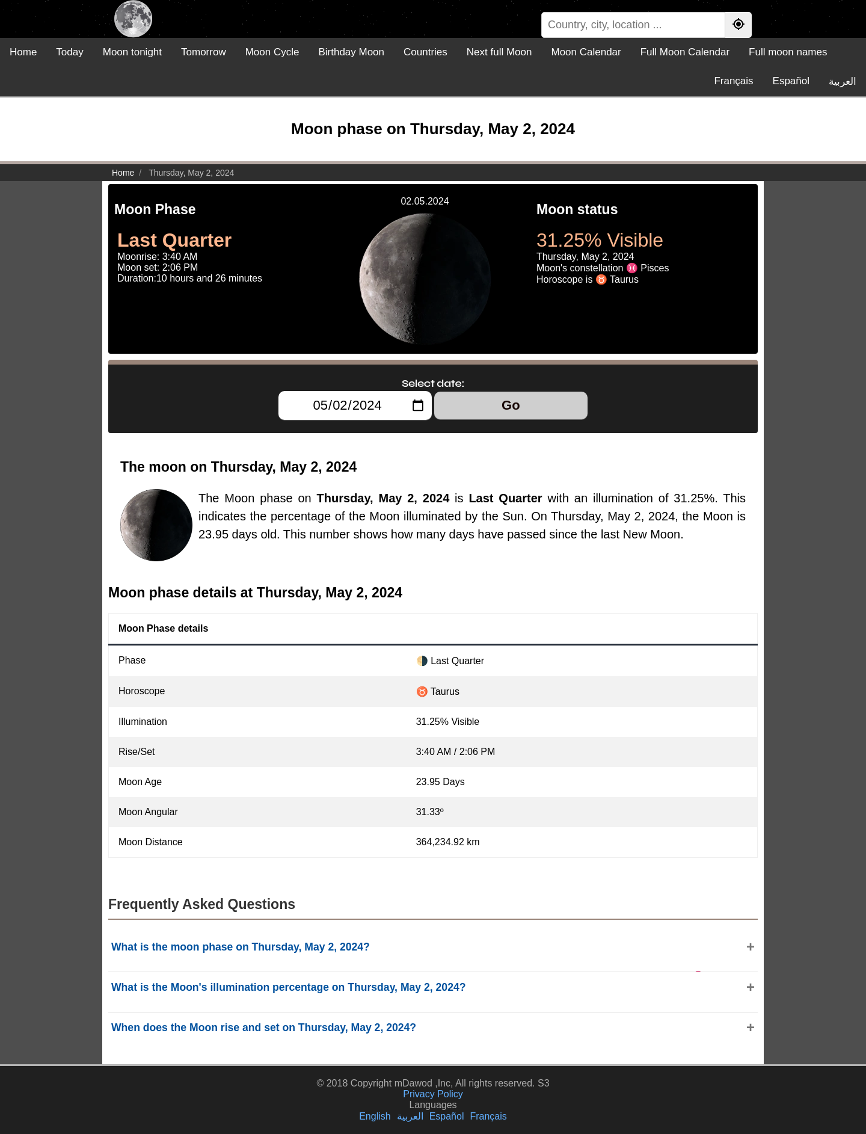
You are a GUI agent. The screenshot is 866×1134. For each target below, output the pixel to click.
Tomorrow (203, 52)
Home (23, 52)
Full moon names (788, 52)
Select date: (433, 383)
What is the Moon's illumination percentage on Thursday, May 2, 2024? (288, 987)
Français (733, 81)
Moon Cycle (272, 52)
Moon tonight (132, 52)
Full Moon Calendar (684, 52)
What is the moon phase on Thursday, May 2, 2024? (240, 947)
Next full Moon (499, 52)
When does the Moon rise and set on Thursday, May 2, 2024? (263, 1028)
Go (511, 405)
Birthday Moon (351, 52)
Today (69, 52)
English (374, 1116)
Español (791, 81)
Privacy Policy (433, 1094)
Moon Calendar (586, 52)
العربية (842, 81)
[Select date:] (355, 405)
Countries (425, 52)
